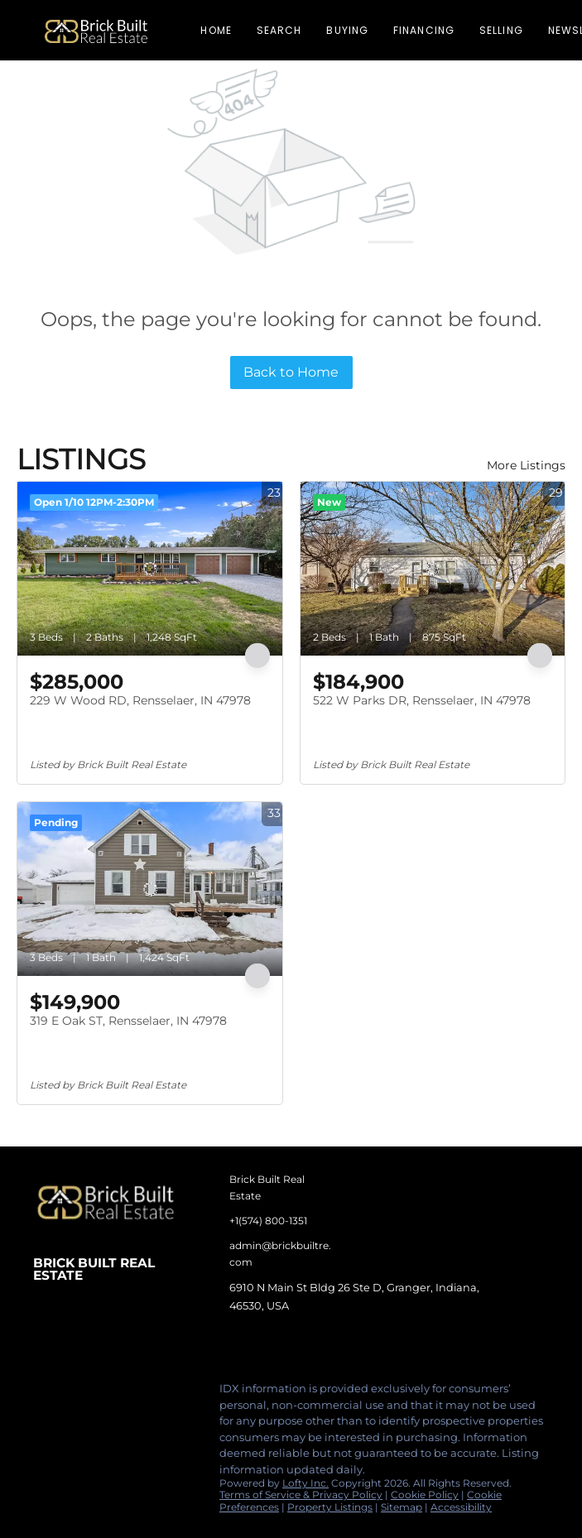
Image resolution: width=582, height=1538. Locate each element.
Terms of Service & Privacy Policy (300, 1494)
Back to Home (291, 372)
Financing (424, 30)
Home (215, 30)
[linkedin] (78, 1393)
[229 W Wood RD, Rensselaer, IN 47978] (149, 569)
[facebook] (45, 1393)
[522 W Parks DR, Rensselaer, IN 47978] (433, 569)
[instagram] (111, 1393)
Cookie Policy (425, 1494)
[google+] (178, 1393)
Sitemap (401, 1507)
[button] (96, 30)
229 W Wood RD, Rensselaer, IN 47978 (140, 700)
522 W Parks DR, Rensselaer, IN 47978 (422, 700)
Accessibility (461, 1507)
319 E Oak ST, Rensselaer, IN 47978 (128, 1020)
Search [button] (279, 30)
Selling (501, 30)
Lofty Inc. (305, 1483)
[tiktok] (144, 1393)
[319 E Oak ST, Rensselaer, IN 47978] (149, 889)
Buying (347, 30)
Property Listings (330, 1507)
